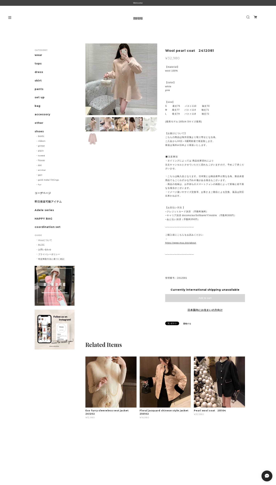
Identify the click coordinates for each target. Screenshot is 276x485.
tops (38, 63)
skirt (38, 80)
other (39, 123)
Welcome (138, 3)
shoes (39, 131)
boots (41, 136)
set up (40, 97)
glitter (41, 146)
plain (41, 150)
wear (38, 55)
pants (39, 89)
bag (37, 105)
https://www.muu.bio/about (180, 243)
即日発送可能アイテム (48, 201)
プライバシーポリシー (49, 254)
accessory (42, 114)
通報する (187, 323)
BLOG (41, 245)
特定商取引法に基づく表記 (51, 259)
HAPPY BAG (43, 218)
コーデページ (43, 193)
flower (41, 160)
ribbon (42, 141)
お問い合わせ (44, 249)
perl (40, 175)
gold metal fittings (48, 180)
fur (39, 184)
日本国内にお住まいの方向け (205, 310)
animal (42, 170)
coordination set (49, 227)
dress (39, 72)
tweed (41, 155)
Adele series (44, 210)
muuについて (45, 240)
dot (40, 165)
